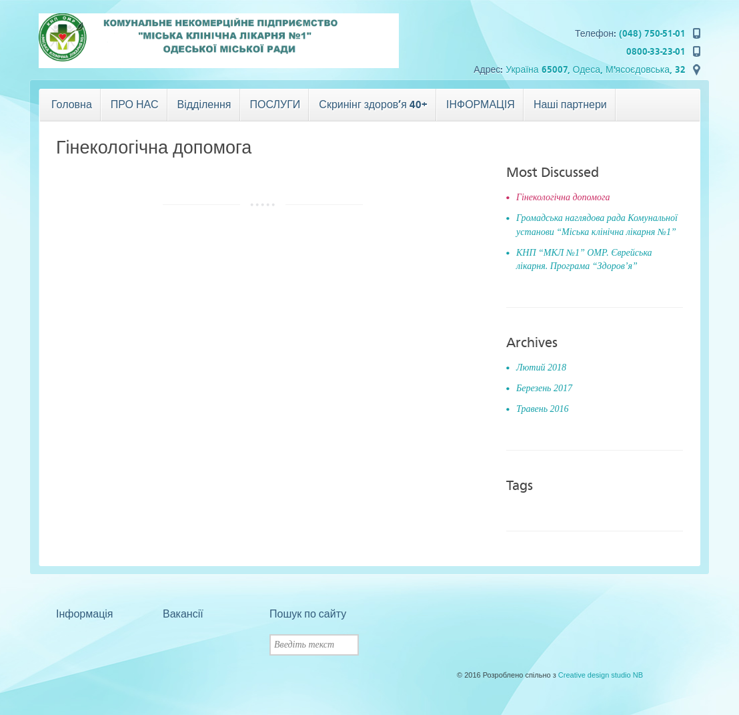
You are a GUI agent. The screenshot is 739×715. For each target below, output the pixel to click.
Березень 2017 (544, 388)
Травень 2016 (542, 409)
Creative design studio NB (600, 675)
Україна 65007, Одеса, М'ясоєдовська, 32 (596, 69)
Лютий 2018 (541, 368)
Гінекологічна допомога (563, 197)
